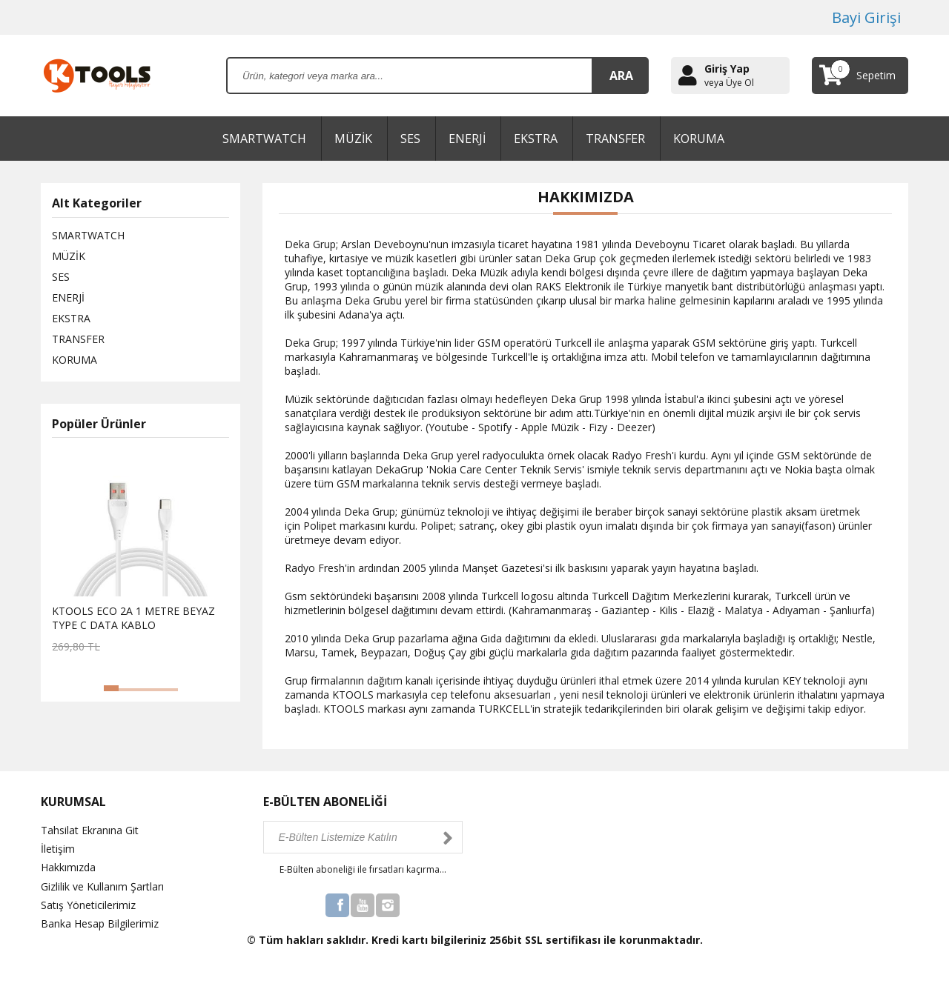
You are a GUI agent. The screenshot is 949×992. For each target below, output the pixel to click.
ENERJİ (467, 138)
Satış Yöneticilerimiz (88, 905)
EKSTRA (536, 138)
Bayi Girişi (866, 17)
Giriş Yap (727, 68)
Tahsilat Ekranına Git (90, 830)
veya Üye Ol (729, 83)
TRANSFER (615, 138)
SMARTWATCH (264, 138)
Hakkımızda (68, 867)
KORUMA (698, 138)
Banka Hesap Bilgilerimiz (100, 923)
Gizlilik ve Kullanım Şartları (102, 886)
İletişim (58, 849)
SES (410, 138)
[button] (111, 688)
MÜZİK (353, 138)
